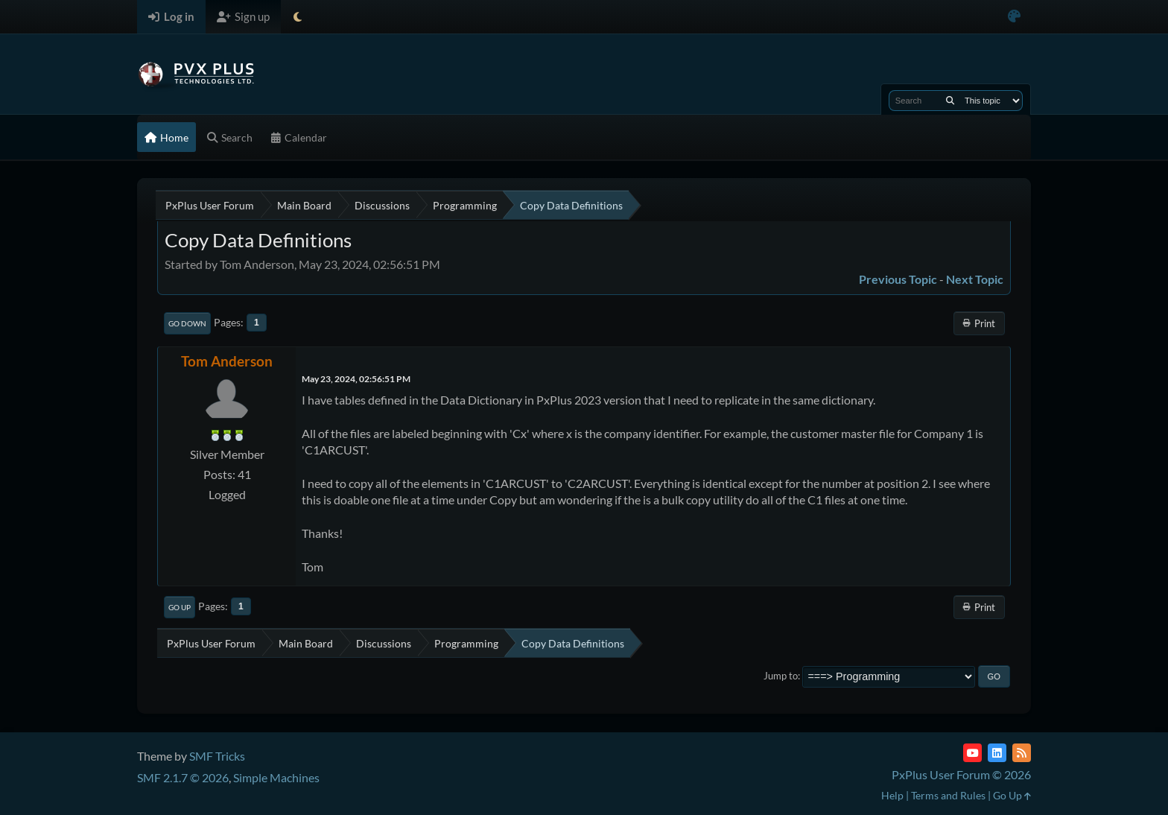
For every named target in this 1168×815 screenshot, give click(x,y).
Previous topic (898, 279)
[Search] (950, 100)
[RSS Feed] (1021, 752)
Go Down (187, 323)
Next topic (974, 279)
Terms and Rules (948, 795)
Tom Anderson (227, 361)
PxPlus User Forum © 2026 (961, 774)
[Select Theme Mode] (297, 17)
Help (892, 795)
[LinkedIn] (997, 752)
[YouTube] (972, 752)
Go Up (179, 607)
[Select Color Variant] (1014, 17)
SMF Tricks (217, 756)
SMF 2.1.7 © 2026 (183, 777)
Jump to (781, 676)
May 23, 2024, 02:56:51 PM (356, 379)
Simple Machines (276, 777)
